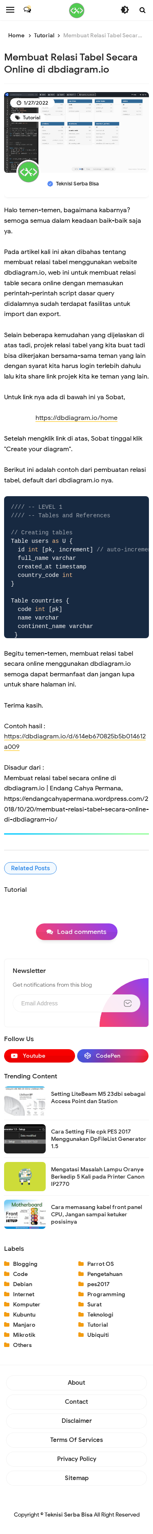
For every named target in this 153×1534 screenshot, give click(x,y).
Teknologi (100, 1314)
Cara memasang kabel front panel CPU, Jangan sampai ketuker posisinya (96, 1214)
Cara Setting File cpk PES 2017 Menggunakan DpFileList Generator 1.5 (98, 1139)
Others (22, 1345)
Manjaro (24, 1324)
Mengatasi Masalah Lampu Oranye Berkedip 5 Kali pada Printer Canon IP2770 (97, 1177)
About (76, 1382)
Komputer (26, 1304)
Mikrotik (24, 1335)
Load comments (81, 932)
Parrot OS (100, 1264)
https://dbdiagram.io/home (76, 418)
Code (20, 1274)
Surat (94, 1304)
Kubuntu (24, 1314)
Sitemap (77, 1478)
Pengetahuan (104, 1274)
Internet (23, 1294)
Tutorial (31, 117)
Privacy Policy (76, 1459)
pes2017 (98, 1284)
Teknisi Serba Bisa (68, 1514)
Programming (106, 1294)
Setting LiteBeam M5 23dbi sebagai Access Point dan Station (98, 1098)
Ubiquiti (98, 1335)
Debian (22, 1284)
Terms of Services (76, 1440)
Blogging (25, 1264)
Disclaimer (77, 1420)
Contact (76, 1401)
